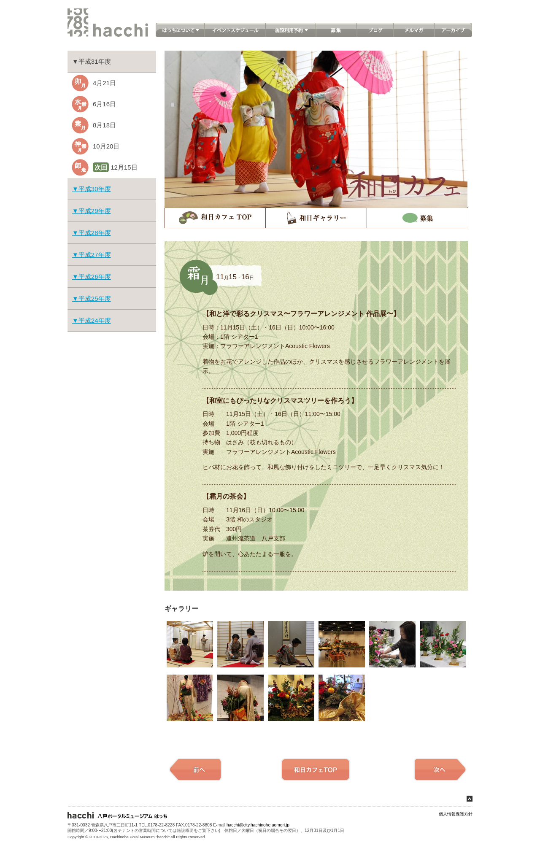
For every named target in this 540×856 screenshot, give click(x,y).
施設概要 (185, 830)
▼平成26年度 (91, 276)
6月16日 (104, 104)
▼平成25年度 (91, 298)
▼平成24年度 (91, 320)
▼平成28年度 (91, 232)
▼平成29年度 (91, 210)
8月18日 (104, 125)
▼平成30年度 (91, 188)
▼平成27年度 (91, 254)
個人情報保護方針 (455, 814)
